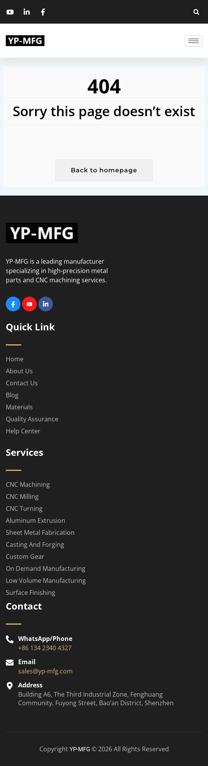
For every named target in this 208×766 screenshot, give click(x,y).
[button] (196, 12)
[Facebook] (13, 304)
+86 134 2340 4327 (45, 648)
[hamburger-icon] (193, 40)
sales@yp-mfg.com (45, 671)
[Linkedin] (45, 304)
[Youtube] (29, 304)
